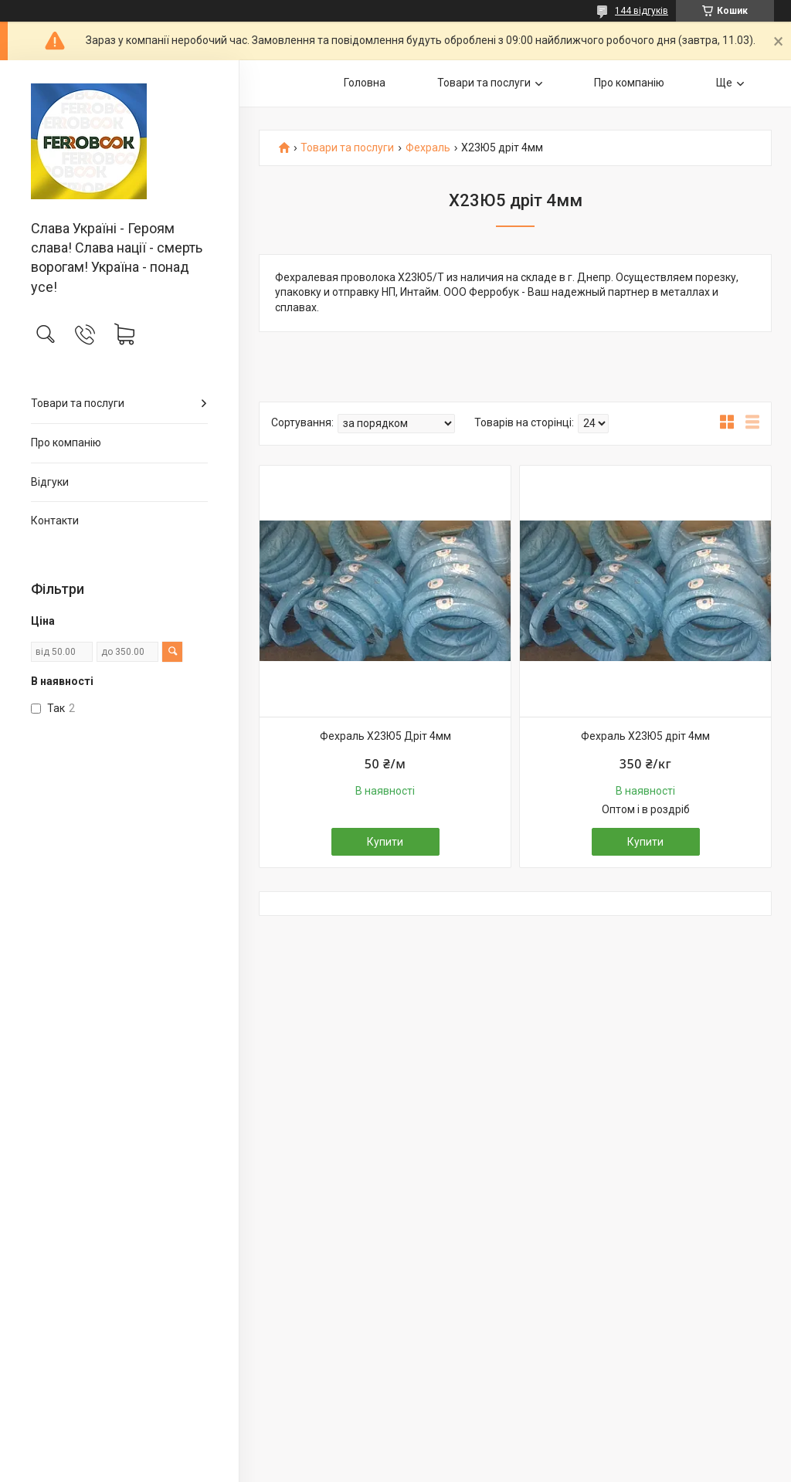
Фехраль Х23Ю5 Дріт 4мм (385, 736)
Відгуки (50, 482)
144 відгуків (641, 10)
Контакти (55, 520)
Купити (385, 842)
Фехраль (428, 148)
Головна (364, 82)
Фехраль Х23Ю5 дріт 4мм (645, 736)
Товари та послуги (77, 403)
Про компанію (66, 442)
